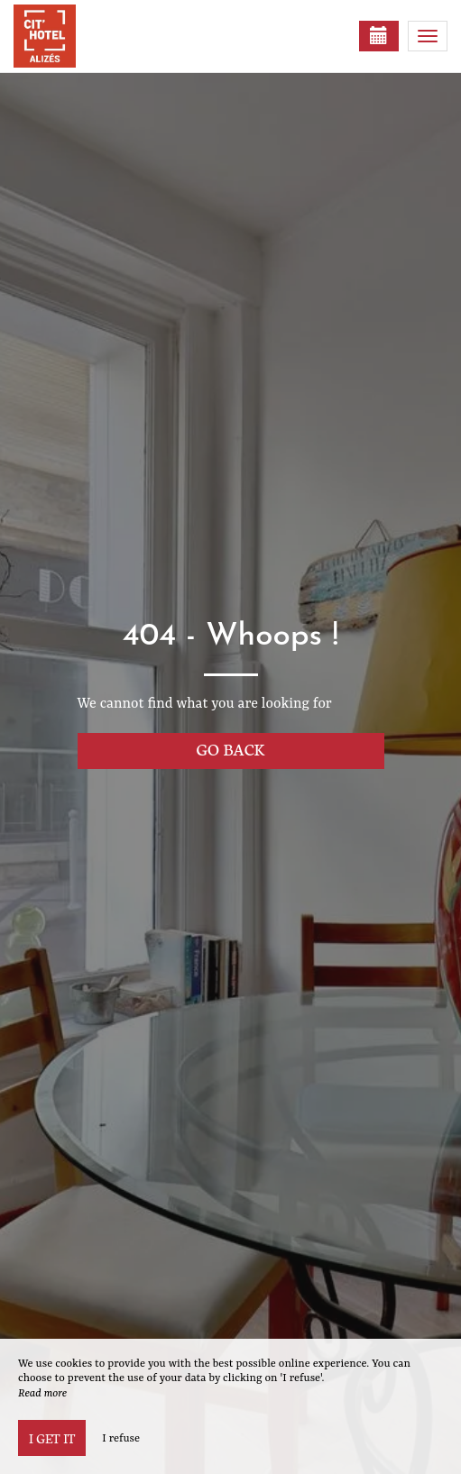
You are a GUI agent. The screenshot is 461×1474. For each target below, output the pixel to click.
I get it (52, 1438)
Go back (231, 748)
